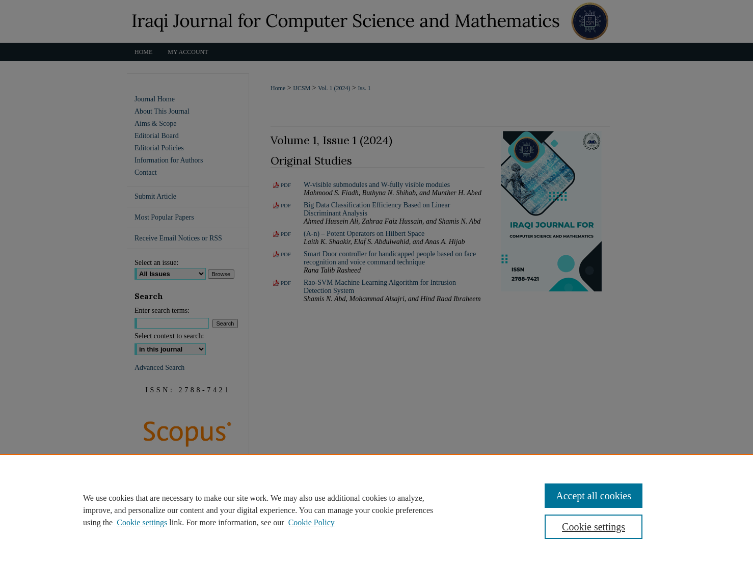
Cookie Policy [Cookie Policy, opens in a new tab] (311, 522)
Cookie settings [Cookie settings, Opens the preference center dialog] (593, 526)
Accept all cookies (593, 495)
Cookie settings (142, 522)
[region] (376, 510)
